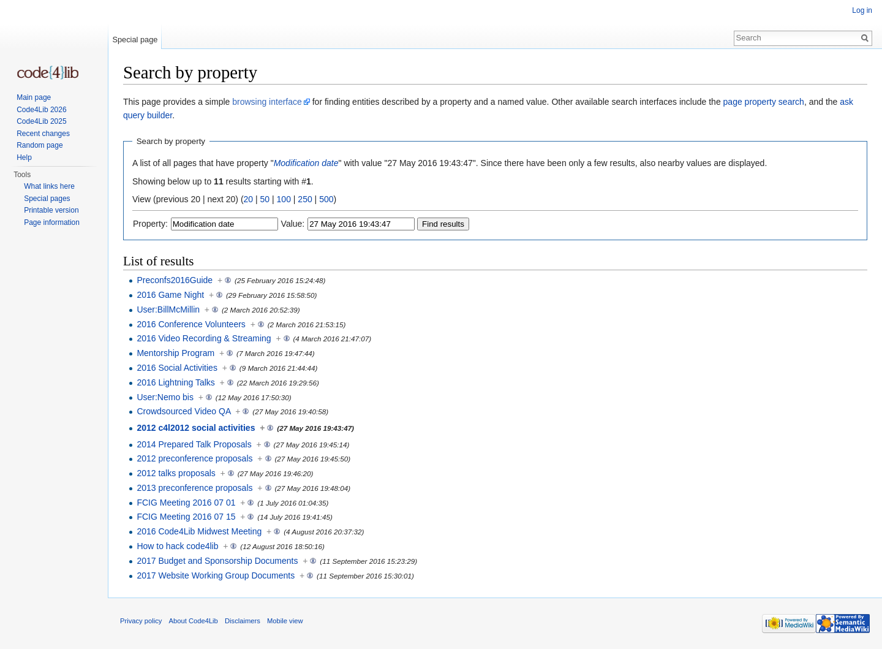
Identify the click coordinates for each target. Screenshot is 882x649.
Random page (39, 145)
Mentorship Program (175, 353)
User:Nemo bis (165, 397)
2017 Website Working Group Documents (216, 575)
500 (326, 199)
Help (24, 157)
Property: (150, 224)
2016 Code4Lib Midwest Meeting (199, 531)
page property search (763, 102)
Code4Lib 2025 (41, 121)
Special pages (47, 198)
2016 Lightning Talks (175, 382)
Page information (52, 222)
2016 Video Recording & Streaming (204, 338)
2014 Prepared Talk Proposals (194, 444)
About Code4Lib (193, 620)
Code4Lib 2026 (41, 109)
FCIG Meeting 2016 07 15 (186, 517)
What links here (49, 186)
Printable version (51, 210)
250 (305, 199)
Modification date (306, 163)
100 (284, 199)
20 (249, 199)
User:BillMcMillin (168, 309)
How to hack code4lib (177, 546)
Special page (134, 39)
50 (265, 199)
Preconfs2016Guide (175, 280)
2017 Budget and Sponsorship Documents (217, 561)
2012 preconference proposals (194, 458)
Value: (293, 224)
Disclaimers (242, 620)
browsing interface (267, 102)
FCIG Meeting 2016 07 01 (186, 502)
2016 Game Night (170, 295)
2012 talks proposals (176, 473)
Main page (34, 97)
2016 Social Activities (177, 368)
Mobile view (285, 620)
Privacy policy (141, 620)
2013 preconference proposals (194, 488)
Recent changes (43, 133)
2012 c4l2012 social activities (196, 428)
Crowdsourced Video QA (183, 411)
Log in (862, 10)
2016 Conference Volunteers (191, 324)
